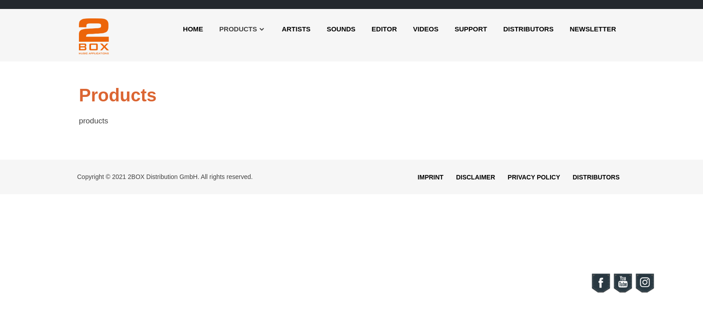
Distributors (528, 29)
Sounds (341, 29)
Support (471, 29)
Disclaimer (475, 177)
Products (238, 29)
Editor (384, 29)
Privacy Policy (534, 177)
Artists (296, 29)
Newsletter (593, 29)
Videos (425, 29)
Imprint (431, 177)
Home (193, 29)
